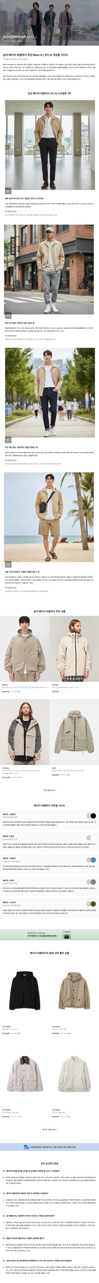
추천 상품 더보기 (49, 790)
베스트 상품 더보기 (49, 1129)
